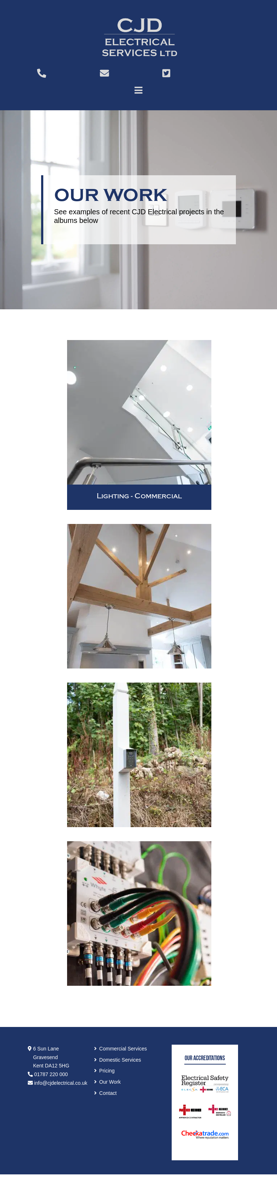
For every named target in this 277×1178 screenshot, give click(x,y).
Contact (107, 1093)
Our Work (110, 1082)
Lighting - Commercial (139, 496)
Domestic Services (120, 1060)
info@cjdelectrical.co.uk (57, 1083)
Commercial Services (123, 1049)
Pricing (107, 1071)
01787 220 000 (48, 1074)
